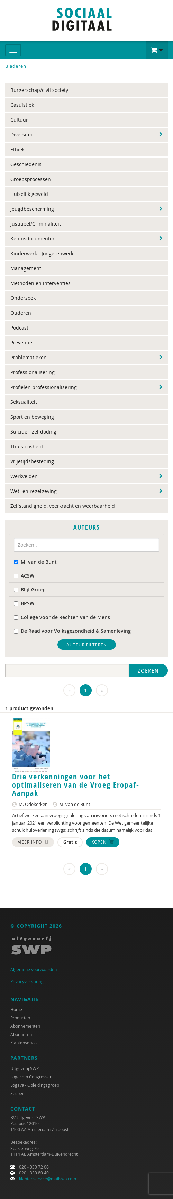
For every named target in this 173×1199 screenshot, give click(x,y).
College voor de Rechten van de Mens (62, 617)
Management (25, 268)
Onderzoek (23, 298)
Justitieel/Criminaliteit (35, 223)
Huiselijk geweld (29, 194)
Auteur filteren (86, 644)
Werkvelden (24, 476)
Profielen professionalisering (43, 387)
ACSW (24, 575)
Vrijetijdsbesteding (32, 461)
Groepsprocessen (30, 179)
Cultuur (19, 119)
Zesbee (17, 1093)
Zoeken (148, 670)
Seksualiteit (23, 402)
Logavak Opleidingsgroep (34, 1085)
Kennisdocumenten (33, 238)
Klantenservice (24, 1042)
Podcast (19, 327)
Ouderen (20, 313)
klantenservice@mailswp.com (47, 1178)
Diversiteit (22, 134)
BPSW (24, 603)
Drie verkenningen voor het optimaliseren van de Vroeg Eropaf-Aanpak (75, 784)
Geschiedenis (26, 164)
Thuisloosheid (26, 446)
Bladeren (15, 66)
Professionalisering (32, 372)
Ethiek (17, 149)
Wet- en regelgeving (33, 491)
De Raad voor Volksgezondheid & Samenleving (72, 631)
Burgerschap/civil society (39, 90)
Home (16, 1009)
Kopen (102, 842)
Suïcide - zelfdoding (33, 431)
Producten (20, 1017)
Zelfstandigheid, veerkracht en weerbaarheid (62, 506)
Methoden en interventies (40, 283)
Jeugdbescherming (32, 209)
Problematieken (28, 357)
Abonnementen (25, 1026)
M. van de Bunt (35, 562)
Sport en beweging (32, 416)
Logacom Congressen (31, 1076)
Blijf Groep (30, 589)
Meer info (33, 842)
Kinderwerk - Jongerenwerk (41, 253)
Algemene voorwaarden (33, 969)
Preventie (21, 342)
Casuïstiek (22, 105)
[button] (157, 50)
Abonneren (21, 1034)
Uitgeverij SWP (24, 1068)
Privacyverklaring (27, 981)
